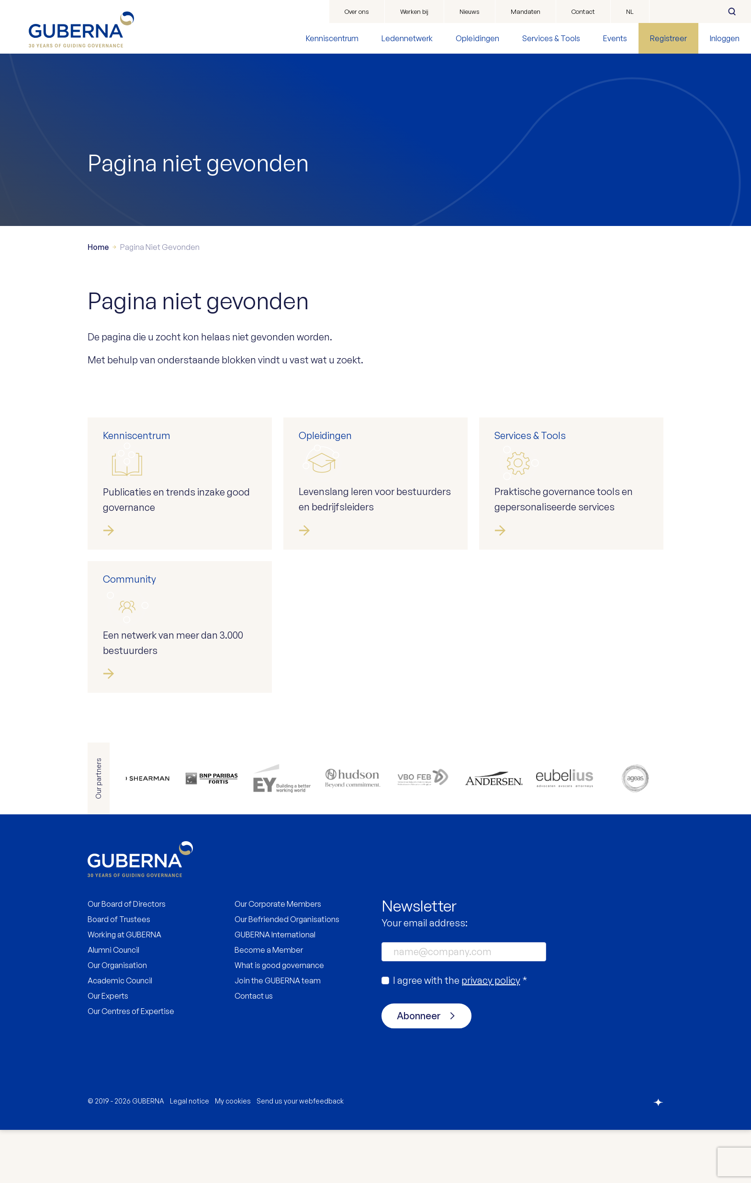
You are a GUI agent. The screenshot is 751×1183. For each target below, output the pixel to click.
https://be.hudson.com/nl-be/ (353, 831)
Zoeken (732, 11)
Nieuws (470, 11)
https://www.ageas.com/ (629, 831)
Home (98, 300)
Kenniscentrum (332, 38)
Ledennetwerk (407, 38)
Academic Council (120, 1033)
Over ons (357, 11)
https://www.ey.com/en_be (285, 831)
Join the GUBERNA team (278, 1033)
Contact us (254, 1049)
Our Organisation (117, 1018)
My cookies (233, 1154)
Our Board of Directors (127, 957)
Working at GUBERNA (124, 987)
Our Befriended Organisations (287, 972)
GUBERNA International (275, 987)
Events (615, 38)
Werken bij (414, 11)
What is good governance (279, 1018)
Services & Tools (551, 38)
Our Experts (108, 1049)
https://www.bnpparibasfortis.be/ (216, 831)
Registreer (668, 38)
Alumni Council (113, 1003)
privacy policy (490, 1033)
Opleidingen (477, 38)
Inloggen (725, 38)
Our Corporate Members (278, 957)
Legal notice (189, 1154)
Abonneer (419, 1069)
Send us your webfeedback (300, 1154)
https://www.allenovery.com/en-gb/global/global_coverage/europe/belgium (147, 831)
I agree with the (460, 1033)
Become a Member (269, 1003)
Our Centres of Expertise (131, 1064)
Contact (583, 11)
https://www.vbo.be (422, 831)
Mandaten (525, 11)
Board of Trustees (119, 972)
